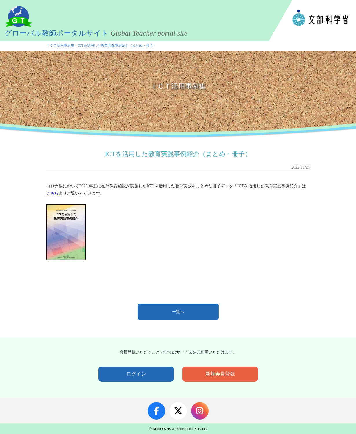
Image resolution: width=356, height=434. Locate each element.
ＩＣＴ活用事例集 (60, 45)
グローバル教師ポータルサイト (96, 33)
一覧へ (178, 312)
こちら (52, 193)
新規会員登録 (220, 374)
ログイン (136, 374)
